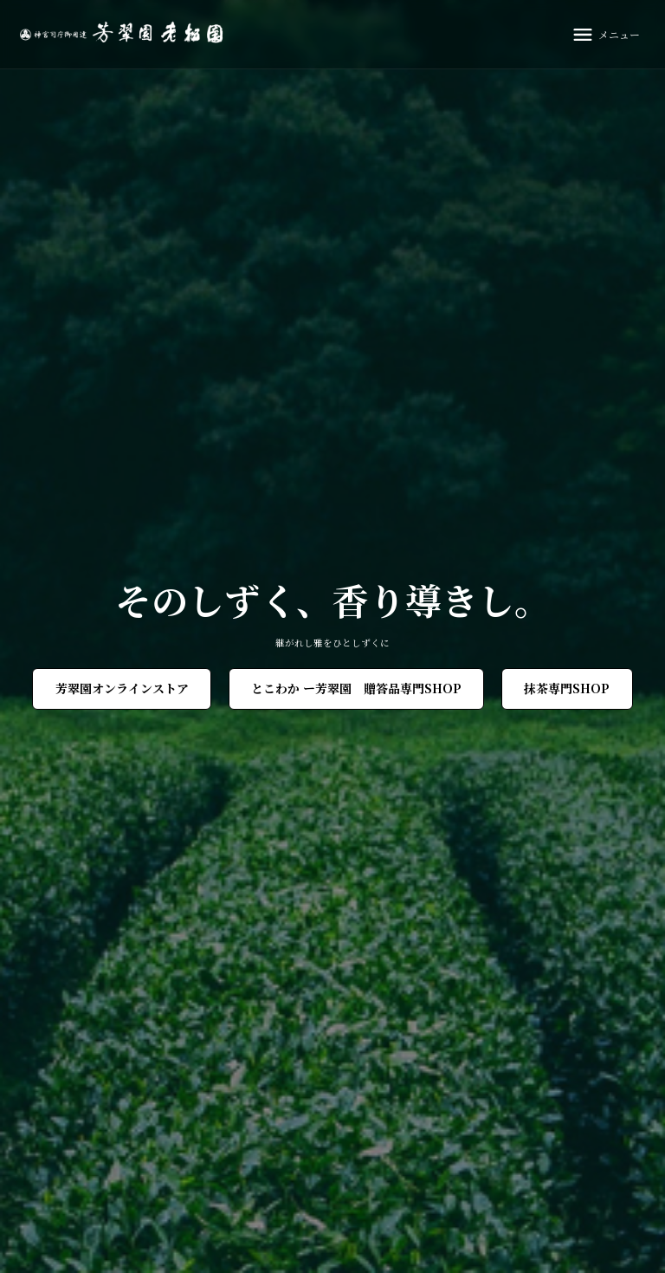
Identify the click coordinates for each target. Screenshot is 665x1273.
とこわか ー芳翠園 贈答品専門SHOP (356, 688)
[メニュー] (605, 35)
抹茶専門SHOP (567, 688)
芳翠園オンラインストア (122, 688)
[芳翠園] (125, 34)
